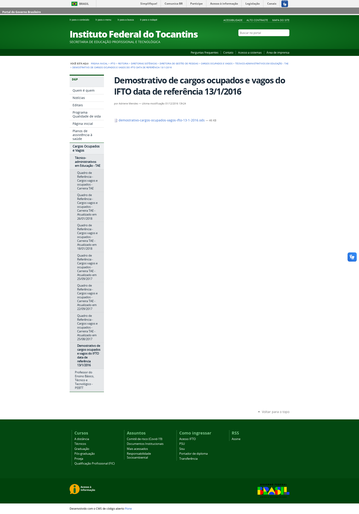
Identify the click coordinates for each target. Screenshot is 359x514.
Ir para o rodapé (150, 19)
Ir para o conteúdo (82, 19)
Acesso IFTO (187, 439)
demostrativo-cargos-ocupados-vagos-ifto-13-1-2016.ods (160, 120)
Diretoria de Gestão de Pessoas (179, 63)
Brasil (84, 4)
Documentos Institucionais (145, 444)
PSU (182, 444)
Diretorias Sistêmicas (144, 63)
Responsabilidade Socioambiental (139, 455)
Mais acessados (137, 449)
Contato (228, 52)
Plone (128, 508)
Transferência (188, 459)
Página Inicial (99, 63)
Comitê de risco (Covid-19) (144, 439)
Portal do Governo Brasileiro (21, 12)
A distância (81, 439)
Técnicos (80, 444)
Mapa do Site (280, 20)
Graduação (81, 449)
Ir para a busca (128, 19)
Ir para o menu (105, 19)
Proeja (78, 459)
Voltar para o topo (275, 412)
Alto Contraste (257, 20)
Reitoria (123, 63)
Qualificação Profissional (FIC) (94, 463)
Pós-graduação (84, 454)
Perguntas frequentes (204, 52)
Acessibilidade (232, 20)
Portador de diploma (193, 454)
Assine (236, 439)
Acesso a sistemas (250, 52)
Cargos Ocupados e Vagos (216, 63)
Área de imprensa (278, 52)
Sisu (182, 449)
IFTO (112, 63)
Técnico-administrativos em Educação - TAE (261, 63)
